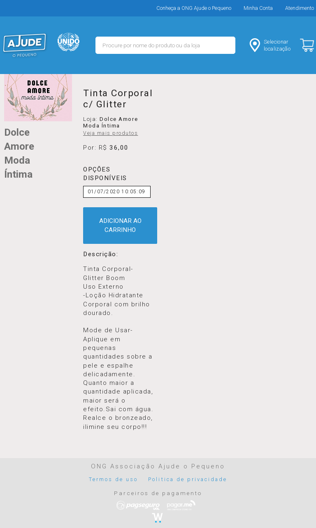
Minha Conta (258, 8)
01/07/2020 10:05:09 (116, 192)
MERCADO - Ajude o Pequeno (24, 45)
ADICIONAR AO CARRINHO (120, 225)
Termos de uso (113, 479)
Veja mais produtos (110, 133)
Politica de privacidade (187, 479)
